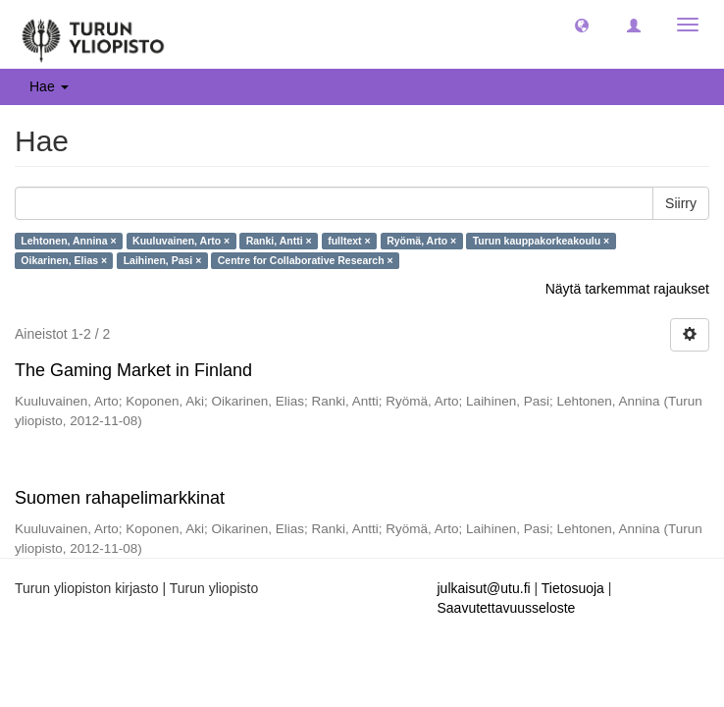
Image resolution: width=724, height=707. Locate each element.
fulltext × (349, 240)
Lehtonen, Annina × (68, 240)
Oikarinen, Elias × (64, 260)
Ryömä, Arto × (421, 240)
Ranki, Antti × (279, 240)
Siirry (681, 203)
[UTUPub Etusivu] (93, 34)
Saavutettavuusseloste (507, 608)
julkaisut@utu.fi (484, 588)
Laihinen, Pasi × (163, 260)
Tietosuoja (573, 588)
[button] (581, 24)
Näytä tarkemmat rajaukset (627, 289)
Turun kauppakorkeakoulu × (541, 240)
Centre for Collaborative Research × (305, 260)
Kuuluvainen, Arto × (181, 240)
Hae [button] (49, 86)
